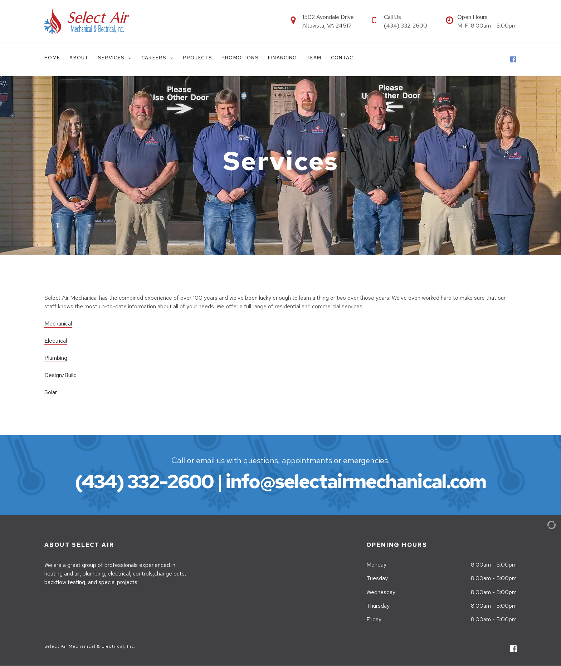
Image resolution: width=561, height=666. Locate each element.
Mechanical (58, 323)
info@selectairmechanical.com (355, 481)
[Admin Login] (543, 524)
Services (112, 58)
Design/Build (60, 375)
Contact (344, 58)
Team (314, 58)
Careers (154, 58)
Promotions (240, 58)
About (79, 58)
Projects (197, 58)
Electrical (55, 340)
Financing (282, 58)
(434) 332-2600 (144, 481)
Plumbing (55, 358)
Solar (50, 392)
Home (52, 58)
